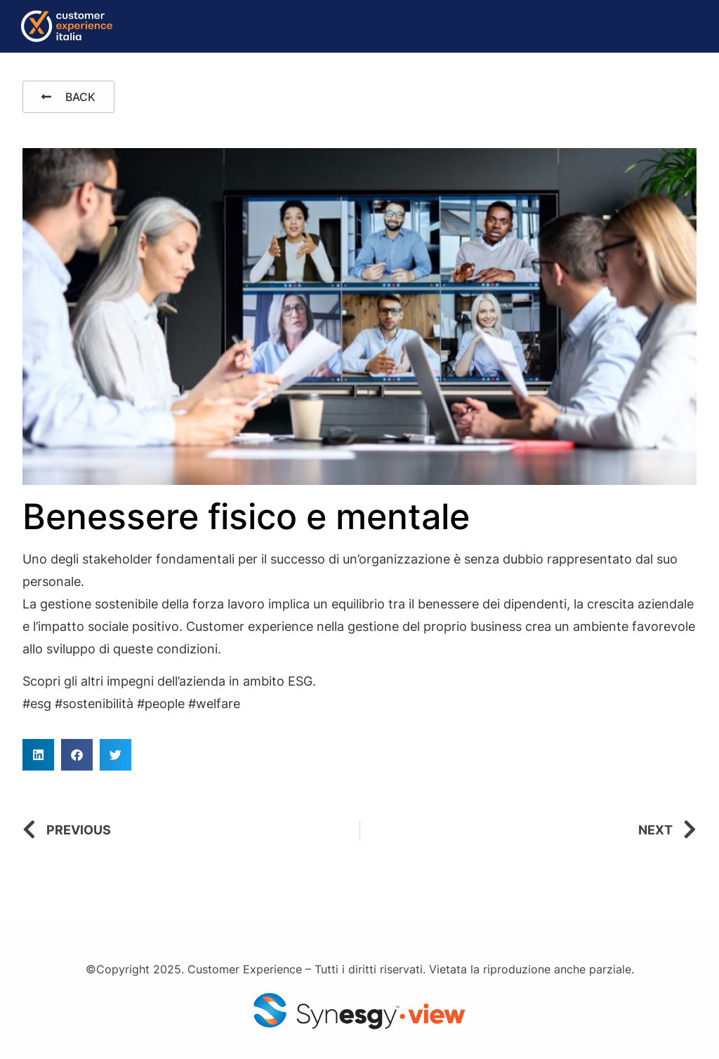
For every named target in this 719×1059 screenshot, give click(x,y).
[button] (38, 755)
